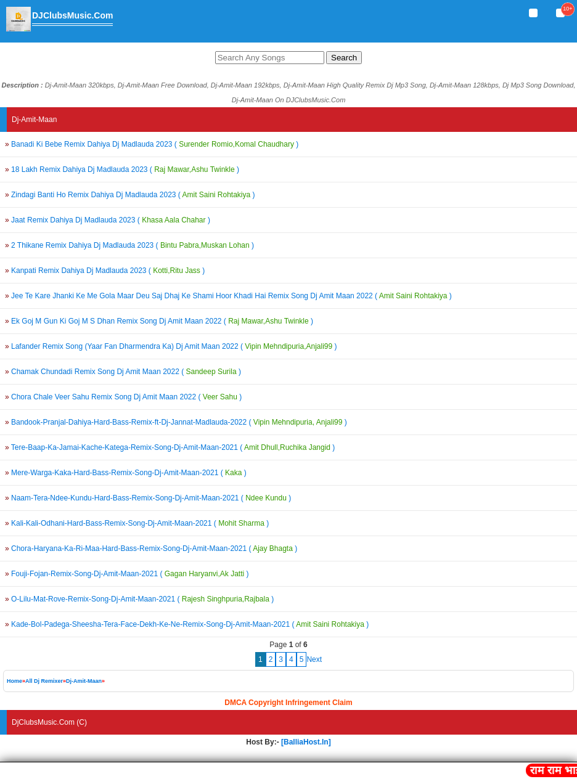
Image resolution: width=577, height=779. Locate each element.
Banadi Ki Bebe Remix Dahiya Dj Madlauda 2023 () (151, 144)
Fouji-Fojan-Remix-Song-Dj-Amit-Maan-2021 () (127, 573)
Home (14, 681)
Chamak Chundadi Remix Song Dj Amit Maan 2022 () (123, 371)
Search (344, 57)
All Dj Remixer (44, 681)
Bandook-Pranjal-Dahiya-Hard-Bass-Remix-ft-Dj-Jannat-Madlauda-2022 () (176, 422)
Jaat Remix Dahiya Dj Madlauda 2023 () (107, 220)
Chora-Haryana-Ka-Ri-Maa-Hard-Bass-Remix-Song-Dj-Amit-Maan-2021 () (151, 548)
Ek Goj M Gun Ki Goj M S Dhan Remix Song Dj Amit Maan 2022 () (159, 321)
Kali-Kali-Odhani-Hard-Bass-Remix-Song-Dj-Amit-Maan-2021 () (137, 523)
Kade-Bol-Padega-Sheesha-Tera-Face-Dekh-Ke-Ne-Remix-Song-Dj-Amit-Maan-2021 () (187, 624)
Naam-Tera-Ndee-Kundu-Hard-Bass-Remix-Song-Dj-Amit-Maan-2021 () (148, 498)
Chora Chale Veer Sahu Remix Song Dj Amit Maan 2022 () (123, 397)
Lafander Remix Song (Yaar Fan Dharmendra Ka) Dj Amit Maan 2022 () (171, 346)
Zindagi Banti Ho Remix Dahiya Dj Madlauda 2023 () (130, 194)
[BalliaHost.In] (305, 742)
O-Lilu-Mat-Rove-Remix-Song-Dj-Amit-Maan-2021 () (139, 599)
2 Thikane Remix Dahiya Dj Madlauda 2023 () (129, 245)
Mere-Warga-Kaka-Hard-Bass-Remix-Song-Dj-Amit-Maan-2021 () (126, 472)
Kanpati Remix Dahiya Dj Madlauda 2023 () (105, 270)
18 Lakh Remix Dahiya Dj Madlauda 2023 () (122, 169)
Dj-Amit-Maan (84, 681)
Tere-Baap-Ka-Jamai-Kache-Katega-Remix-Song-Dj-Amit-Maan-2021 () (170, 447)
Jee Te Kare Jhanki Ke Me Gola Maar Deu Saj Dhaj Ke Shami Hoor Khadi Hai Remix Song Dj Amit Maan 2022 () (228, 296)
